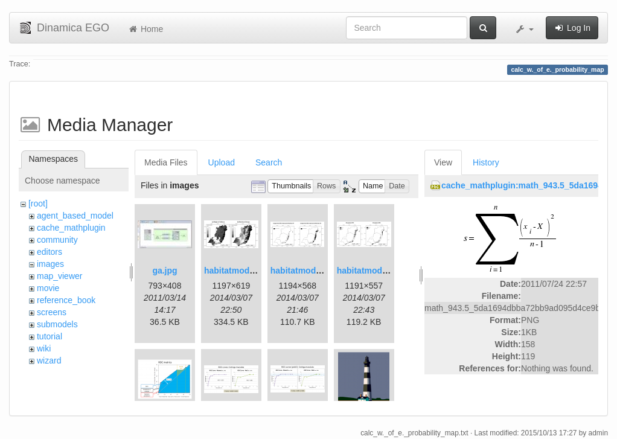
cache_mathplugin (71, 227)
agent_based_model (75, 215)
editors (49, 252)
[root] (38, 203)
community (57, 240)
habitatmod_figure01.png (254, 270)
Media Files (166, 162)
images (50, 264)
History (486, 162)
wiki (44, 348)
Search (268, 162)
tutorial (49, 336)
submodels (57, 324)
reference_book (66, 300)
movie (48, 288)
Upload (221, 162)
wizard (49, 360)
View (443, 162)
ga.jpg (164, 270)
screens (51, 312)
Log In (572, 28)
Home (145, 29)
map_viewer (59, 276)
